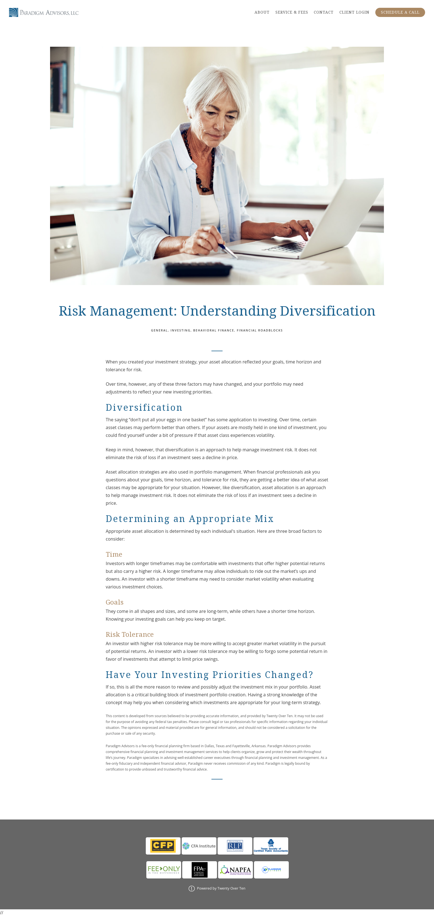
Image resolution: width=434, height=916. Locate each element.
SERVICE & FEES (291, 12)
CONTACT (324, 12)
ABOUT (262, 12)
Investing (181, 330)
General (159, 330)
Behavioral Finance (213, 330)
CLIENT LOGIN (354, 12)
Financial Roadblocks (260, 330)
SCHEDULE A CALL (400, 12)
